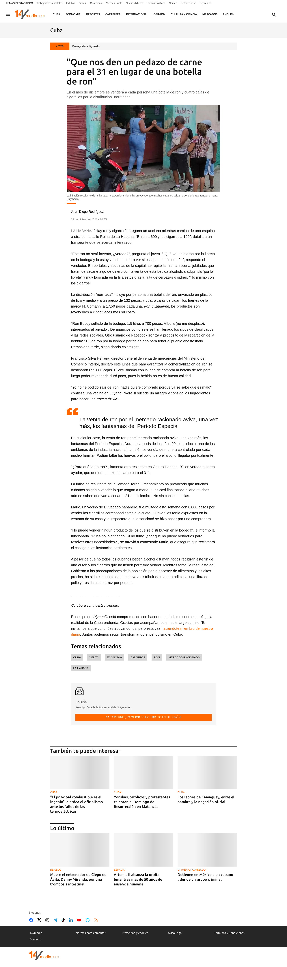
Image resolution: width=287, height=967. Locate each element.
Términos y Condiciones (229, 933)
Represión (205, 3)
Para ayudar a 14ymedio (86, 46)
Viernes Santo (114, 3)
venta (94, 657)
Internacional (137, 14)
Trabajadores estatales (49, 3)
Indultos (70, 3)
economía (114, 657)
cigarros (138, 657)
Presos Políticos (156, 3)
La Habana (80, 668)
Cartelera (113, 14)
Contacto (35, 939)
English (228, 14)
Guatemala (96, 3)
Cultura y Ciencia (184, 14)
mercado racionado (184, 657)
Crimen (173, 3)
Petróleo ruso (188, 3)
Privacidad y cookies (135, 933)
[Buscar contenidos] (274, 14)
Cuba (56, 14)
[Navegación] (8, 14)
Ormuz (82, 3)
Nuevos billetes (134, 3)
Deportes (93, 14)
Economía (73, 14)
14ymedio (36, 933)
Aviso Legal (175, 933)
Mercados (209, 14)
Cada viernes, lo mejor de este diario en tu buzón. (143, 717)
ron (157, 657)
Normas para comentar (91, 933)
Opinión (159, 14)
